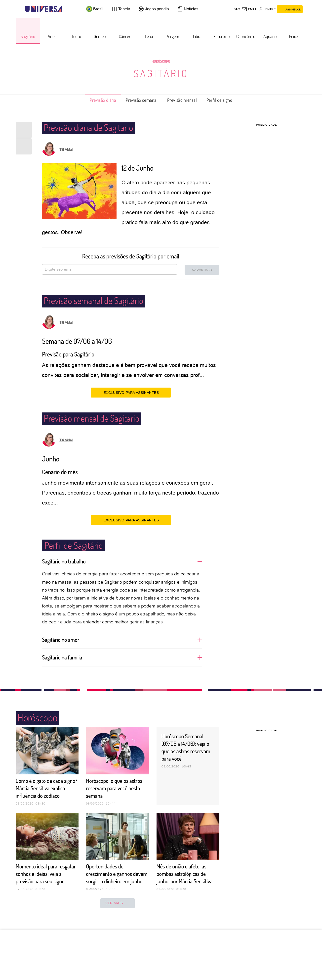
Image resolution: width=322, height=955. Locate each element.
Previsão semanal (142, 100)
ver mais (117, 918)
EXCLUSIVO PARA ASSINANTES (131, 392)
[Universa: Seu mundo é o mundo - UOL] (43, 9)
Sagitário (161, 73)
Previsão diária (103, 100)
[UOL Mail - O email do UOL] (249, 9)
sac (237, 9)
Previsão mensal (182, 100)
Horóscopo (161, 61)
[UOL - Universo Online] (66, 9)
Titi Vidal (66, 149)
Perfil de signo (219, 100)
